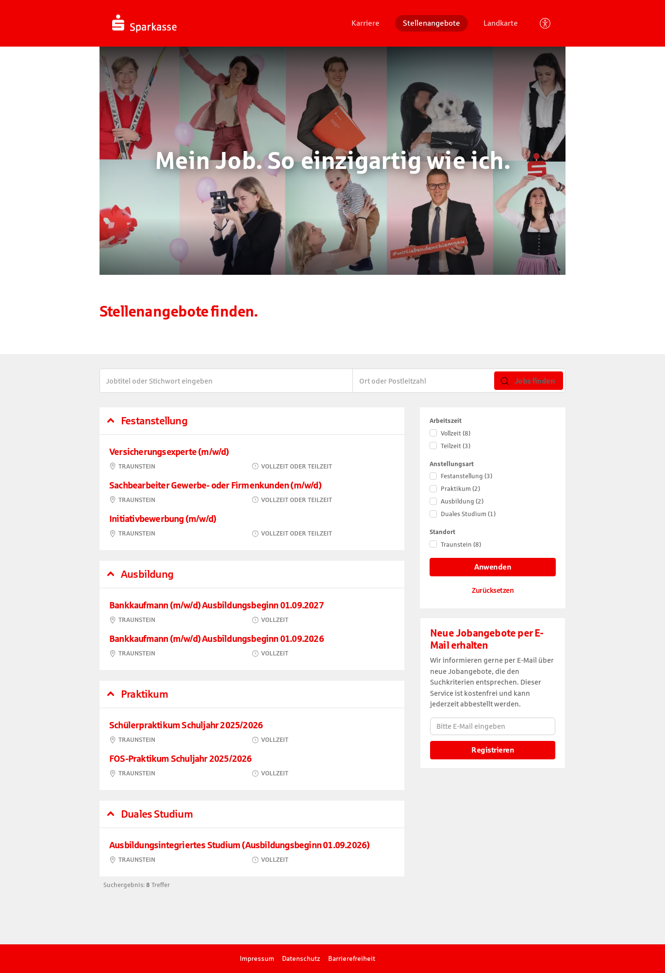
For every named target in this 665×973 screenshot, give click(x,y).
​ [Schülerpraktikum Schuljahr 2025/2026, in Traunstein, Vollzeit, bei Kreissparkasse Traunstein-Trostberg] (252, 732)
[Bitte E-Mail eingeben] (492, 727)
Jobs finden (527, 381)
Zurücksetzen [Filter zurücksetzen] (493, 590)
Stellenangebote (431, 22)
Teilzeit (455, 446)
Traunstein (461, 544)
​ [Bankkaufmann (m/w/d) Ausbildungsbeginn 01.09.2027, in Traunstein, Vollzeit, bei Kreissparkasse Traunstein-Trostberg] (252, 612)
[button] (252, 421)
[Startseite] (176, 23)
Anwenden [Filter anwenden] (492, 567)
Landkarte (500, 22)
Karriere (365, 22)
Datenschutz (301, 958)
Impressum (257, 958)
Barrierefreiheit (351, 958)
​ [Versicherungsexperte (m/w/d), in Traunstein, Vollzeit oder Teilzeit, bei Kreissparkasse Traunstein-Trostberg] (252, 459)
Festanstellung (466, 476)
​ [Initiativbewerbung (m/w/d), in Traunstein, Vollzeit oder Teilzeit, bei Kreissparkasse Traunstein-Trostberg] (252, 526)
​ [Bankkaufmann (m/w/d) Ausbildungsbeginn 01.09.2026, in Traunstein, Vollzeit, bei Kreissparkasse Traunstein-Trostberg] (252, 646)
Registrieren (492, 750)
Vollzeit (455, 433)
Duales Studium (468, 514)
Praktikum (460, 488)
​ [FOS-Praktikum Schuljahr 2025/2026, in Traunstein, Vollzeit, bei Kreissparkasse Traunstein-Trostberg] (252, 766)
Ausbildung (462, 501)
